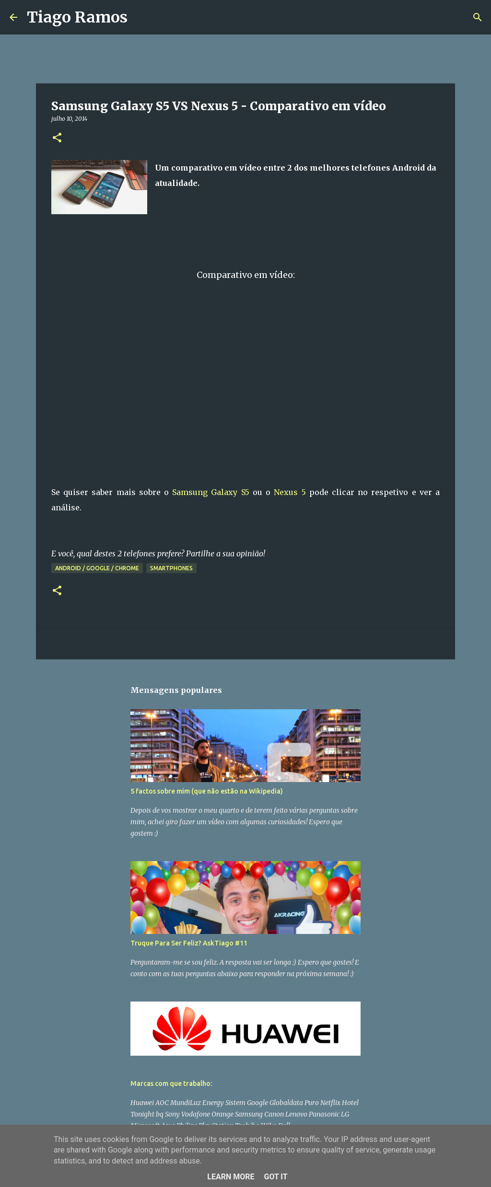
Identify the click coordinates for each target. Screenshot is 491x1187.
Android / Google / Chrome (97, 568)
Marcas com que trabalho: (171, 1083)
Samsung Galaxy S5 (210, 492)
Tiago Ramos (77, 17)
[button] (57, 138)
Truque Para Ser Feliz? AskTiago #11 (188, 943)
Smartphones (171, 568)
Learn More (230, 1176)
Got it (275, 1176)
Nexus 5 (289, 492)
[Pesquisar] (141, 17)
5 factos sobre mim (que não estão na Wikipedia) (206, 791)
